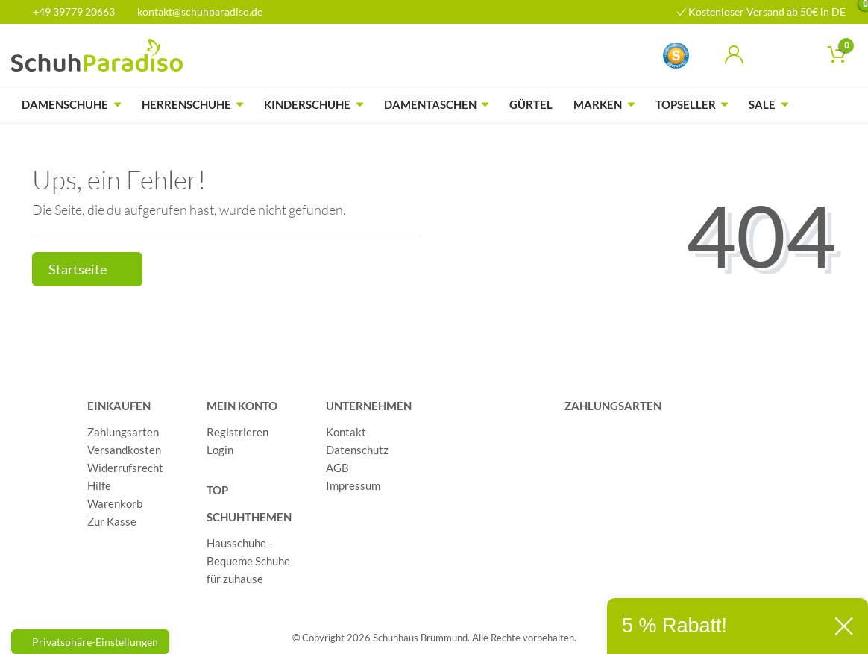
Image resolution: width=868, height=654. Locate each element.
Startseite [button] (87, 269)
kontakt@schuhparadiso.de (193, 11)
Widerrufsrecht (125, 467)
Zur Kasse (111, 521)
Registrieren (237, 431)
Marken (597, 104)
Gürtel (531, 104)
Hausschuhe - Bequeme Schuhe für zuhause (248, 560)
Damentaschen (430, 104)
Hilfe (99, 485)
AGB (337, 467)
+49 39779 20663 (68, 11)
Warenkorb (114, 503)
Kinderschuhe (307, 104)
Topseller (685, 104)
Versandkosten (124, 449)
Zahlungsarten (123, 431)
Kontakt (346, 431)
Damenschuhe (65, 104)
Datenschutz (357, 449)
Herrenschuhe (186, 104)
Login (220, 449)
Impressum (353, 485)
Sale (762, 104)
